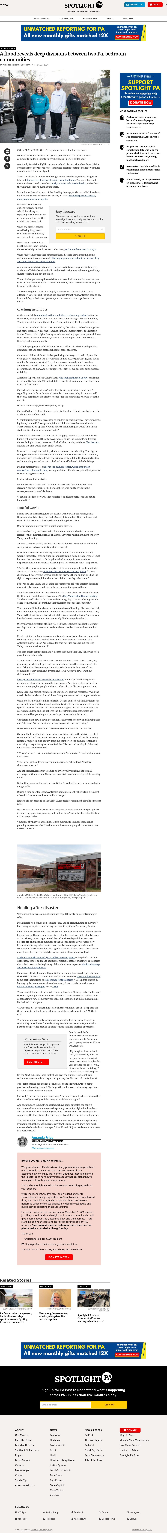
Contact (19, 1475)
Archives (54, 1495)
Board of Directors (25, 1445)
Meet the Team (23, 1440)
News (53, 1430)
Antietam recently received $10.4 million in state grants (46, 957)
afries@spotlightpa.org (44, 1148)
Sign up (109, 1404)
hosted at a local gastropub (31, 986)
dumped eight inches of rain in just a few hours (51, 180)
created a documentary (88, 976)
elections (128, 19)
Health (53, 1455)
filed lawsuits (92, 442)
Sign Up (80, 236)
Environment (57, 1445)
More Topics (56, 1490)
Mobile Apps (22, 1470)
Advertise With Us (25, 1485)
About (110, 19)
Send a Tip (20, 1480)
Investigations (42, 19)
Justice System (58, 1465)
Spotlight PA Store (129, 1455)
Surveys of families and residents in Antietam (40, 679)
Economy (55, 1435)
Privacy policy (147, 1530)
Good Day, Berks (94, 1450)
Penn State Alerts (94, 1455)
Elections (55, 1440)
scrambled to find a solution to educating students (62, 315)
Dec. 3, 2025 (84, 1286)
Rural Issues (56, 1480)
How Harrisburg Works (62, 1460)
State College (66, 19)
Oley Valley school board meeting (80, 596)
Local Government (60, 1470)
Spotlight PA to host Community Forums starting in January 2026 (90, 1318)
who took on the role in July (73, 377)
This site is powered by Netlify (41, 1530)
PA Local (89, 1445)
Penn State (56, 1475)
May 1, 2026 (6, 1286)
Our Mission (21, 1435)
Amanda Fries (42, 1137)
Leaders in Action (129, 1450)
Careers (19, 1465)
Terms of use (137, 1530)
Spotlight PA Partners (26, 1450)
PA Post (89, 1435)
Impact (19, 1455)
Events (53, 1450)
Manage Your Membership (134, 1440)
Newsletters (93, 1430)
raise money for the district (58, 980)
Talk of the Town (94, 1460)
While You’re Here (36, 1039)
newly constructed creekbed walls (68, 183)
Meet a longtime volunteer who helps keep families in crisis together (53, 1316)
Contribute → (36, 1061)
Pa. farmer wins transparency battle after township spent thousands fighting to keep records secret (16, 1318)
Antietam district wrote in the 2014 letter (64, 571)
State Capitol (57, 1485)
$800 (55, 986)
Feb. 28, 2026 (46, 1286)
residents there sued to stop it (80, 249)
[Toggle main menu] (4, 4)
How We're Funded (130, 1445)
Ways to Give (127, 1435)
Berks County (90, 19)
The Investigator (94, 1440)
